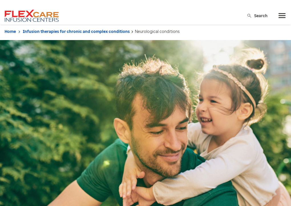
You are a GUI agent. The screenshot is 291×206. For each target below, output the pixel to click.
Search (257, 15)
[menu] (282, 16)
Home (10, 31)
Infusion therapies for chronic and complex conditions (76, 31)
